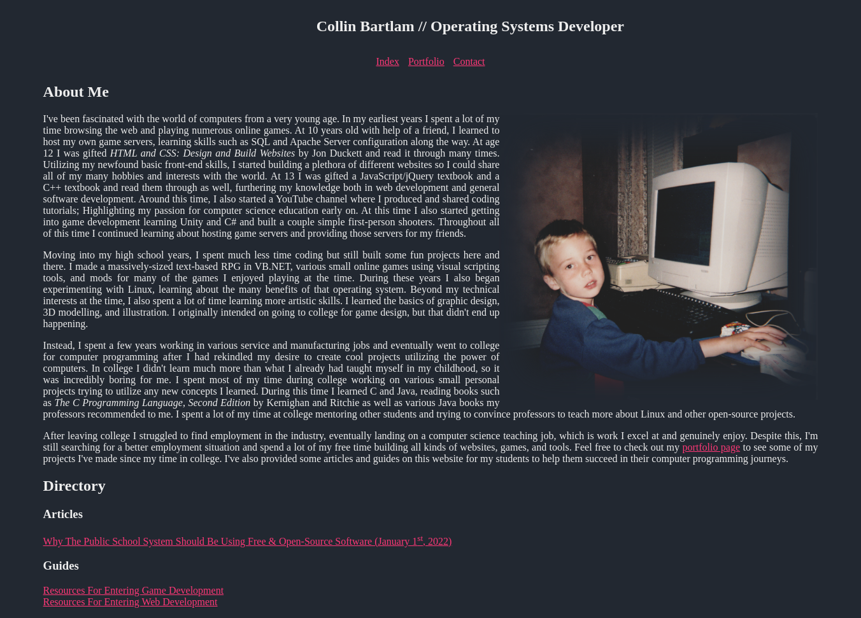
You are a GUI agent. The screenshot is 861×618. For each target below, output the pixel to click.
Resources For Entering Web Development (130, 601)
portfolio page (711, 447)
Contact (469, 61)
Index (387, 61)
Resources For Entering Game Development (133, 590)
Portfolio (426, 61)
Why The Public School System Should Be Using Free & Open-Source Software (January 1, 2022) (247, 541)
